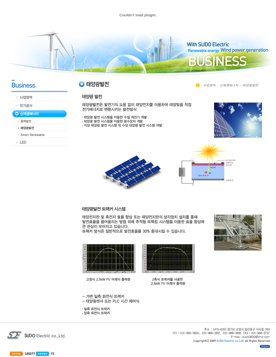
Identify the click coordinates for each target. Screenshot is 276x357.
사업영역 (209, 85)
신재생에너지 (229, 85)
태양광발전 (250, 85)
